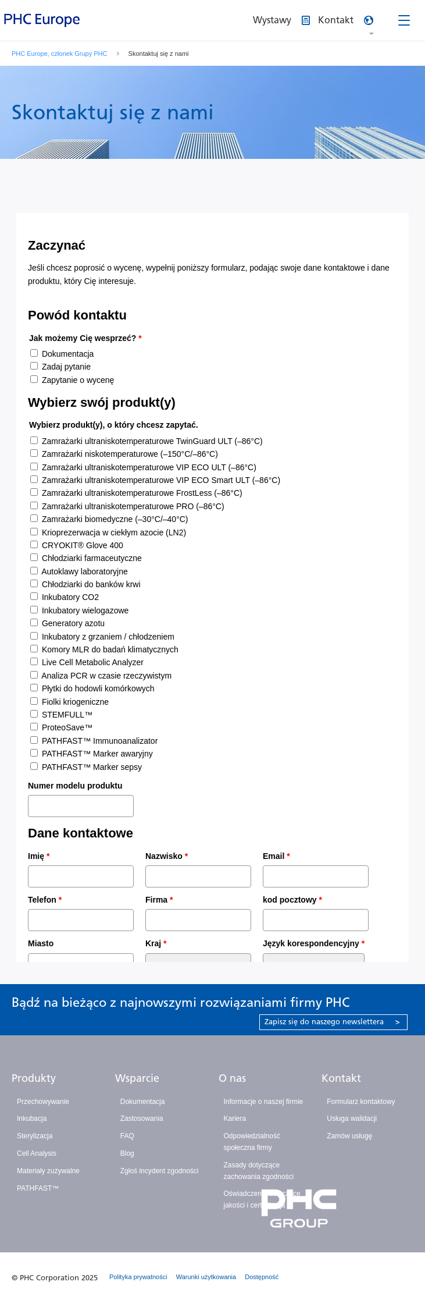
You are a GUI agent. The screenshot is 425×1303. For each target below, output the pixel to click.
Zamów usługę (349, 1136)
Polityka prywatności (138, 1276)
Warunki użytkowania (206, 1276)
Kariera (235, 1118)
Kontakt (341, 1078)
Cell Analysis (36, 1153)
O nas (232, 1078)
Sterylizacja (34, 1136)
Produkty (34, 1078)
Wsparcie (137, 1078)
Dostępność (261, 1276)
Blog (127, 1153)
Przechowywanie (43, 1102)
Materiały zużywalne (48, 1171)
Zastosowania (141, 1118)
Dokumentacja (142, 1102)
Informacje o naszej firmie (263, 1102)
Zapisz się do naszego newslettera (332, 1021)
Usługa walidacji (352, 1118)
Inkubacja (32, 1118)
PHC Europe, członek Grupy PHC (59, 53)
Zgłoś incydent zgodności (159, 1171)
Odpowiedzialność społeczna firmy (252, 1142)
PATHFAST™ (38, 1188)
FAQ (127, 1136)
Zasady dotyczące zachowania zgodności (259, 1171)
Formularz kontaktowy (361, 1102)
